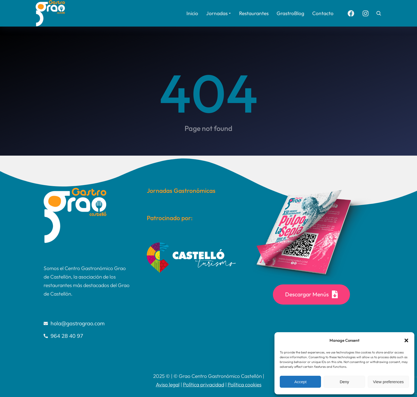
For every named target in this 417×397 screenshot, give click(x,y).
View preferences (388, 381)
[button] (406, 340)
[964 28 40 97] (87, 336)
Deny (344, 381)
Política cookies (244, 384)
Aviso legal (168, 384)
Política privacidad (203, 384)
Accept (300, 381)
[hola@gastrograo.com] (87, 323)
